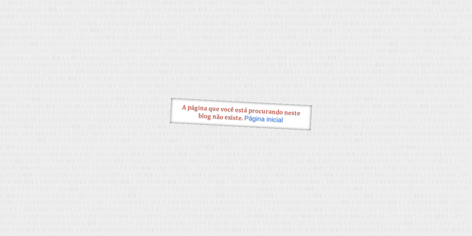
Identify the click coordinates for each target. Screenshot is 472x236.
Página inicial (263, 119)
